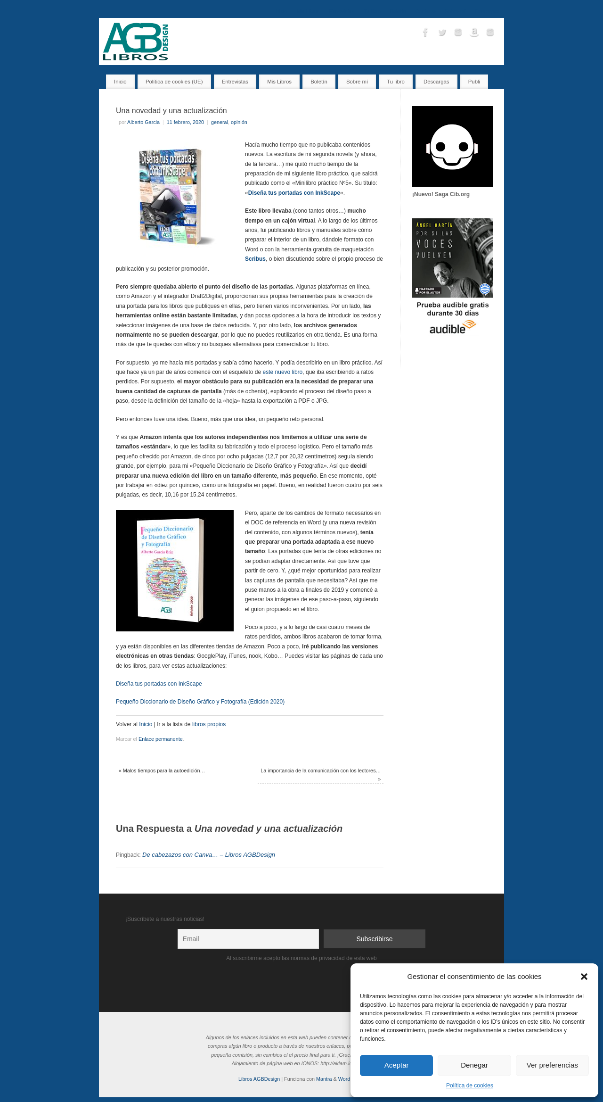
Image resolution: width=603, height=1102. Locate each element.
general (219, 122)
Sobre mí (455, 11)
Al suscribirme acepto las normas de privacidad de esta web (301, 958)
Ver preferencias (552, 1065)
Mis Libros (308, 11)
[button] (584, 976)
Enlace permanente (161, 739)
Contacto (425, 11)
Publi (474, 81)
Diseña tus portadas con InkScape (159, 683)
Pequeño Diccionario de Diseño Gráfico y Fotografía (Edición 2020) (200, 701)
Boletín (398, 11)
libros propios (209, 724)
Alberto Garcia (143, 122)
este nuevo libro (283, 372)
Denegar (474, 1065)
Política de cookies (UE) (174, 81)
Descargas (487, 11)
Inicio (281, 11)
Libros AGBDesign (259, 1079)
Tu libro (372, 11)
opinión (239, 122)
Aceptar (396, 1065)
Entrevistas (341, 11)
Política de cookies (469, 1085)
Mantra (324, 1079)
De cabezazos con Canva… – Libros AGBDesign (208, 854)
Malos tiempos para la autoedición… (162, 770)
